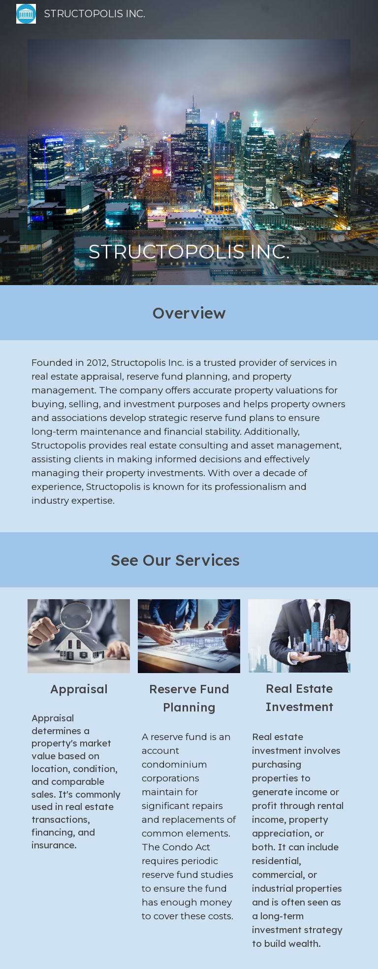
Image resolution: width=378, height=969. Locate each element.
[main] (189, 251)
